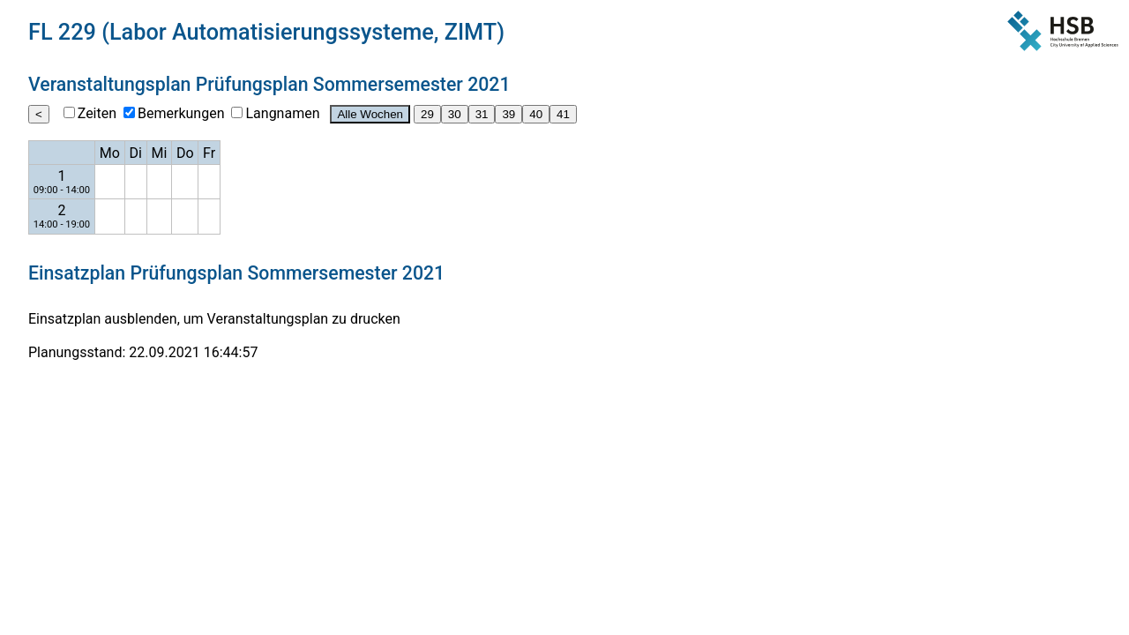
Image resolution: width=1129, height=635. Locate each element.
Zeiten (97, 113)
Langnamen (282, 113)
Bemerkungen (181, 113)
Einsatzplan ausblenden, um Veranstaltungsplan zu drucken (214, 318)
